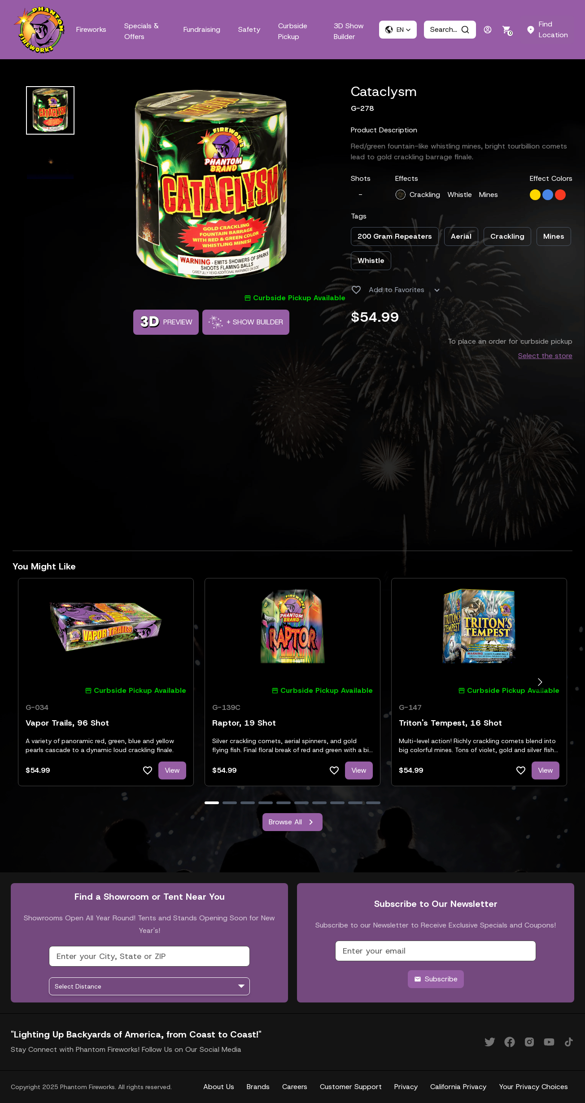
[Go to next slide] (540, 682)
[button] (398, 30)
